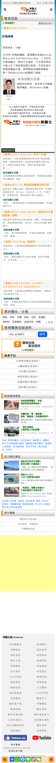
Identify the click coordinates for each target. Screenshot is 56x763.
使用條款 (16, 731)
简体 (51, 3)
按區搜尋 (42, 650)
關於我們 (42, 725)
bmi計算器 (16, 677)
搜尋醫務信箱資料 (18, 328)
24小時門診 (41, 693)
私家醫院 (16, 698)
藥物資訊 (16, 682)
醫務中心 (42, 698)
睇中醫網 (9, 513)
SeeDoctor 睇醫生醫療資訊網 (16, 3)
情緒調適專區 (12, 396)
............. (27, 177)
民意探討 (42, 671)
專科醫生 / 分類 (16, 311)
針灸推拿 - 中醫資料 (28, 524)
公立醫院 (42, 687)
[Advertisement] (28, 135)
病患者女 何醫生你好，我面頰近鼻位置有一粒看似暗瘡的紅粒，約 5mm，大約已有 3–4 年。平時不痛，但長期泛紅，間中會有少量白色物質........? (27, 192)
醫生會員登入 (41, 714)
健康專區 (42, 660)
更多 (49, 322)
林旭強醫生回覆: (29, 79)
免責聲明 (42, 731)
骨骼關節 (16, 666)
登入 (39, 3)
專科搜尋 (16, 655)
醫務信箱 (10, 18)
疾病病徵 (42, 682)
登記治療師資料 (15, 725)
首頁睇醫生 (15, 644)
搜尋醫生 (42, 644)
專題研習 (42, 655)
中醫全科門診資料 (28, 519)
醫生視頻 (42, 709)
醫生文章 (16, 660)
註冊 (45, 3)
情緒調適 (42, 666)
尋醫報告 (16, 650)
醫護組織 (16, 709)
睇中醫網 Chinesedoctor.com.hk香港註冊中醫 (17, 748)
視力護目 (16, 671)
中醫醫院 (42, 704)
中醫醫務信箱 (28, 529)
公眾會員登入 (15, 720)
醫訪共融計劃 (15, 714)
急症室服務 (15, 693)
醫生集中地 (15, 704)
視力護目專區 (12, 456)
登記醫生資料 (41, 720)
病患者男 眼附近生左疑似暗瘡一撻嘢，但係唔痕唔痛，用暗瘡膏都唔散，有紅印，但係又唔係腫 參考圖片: (27, 223)
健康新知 (42, 677)
